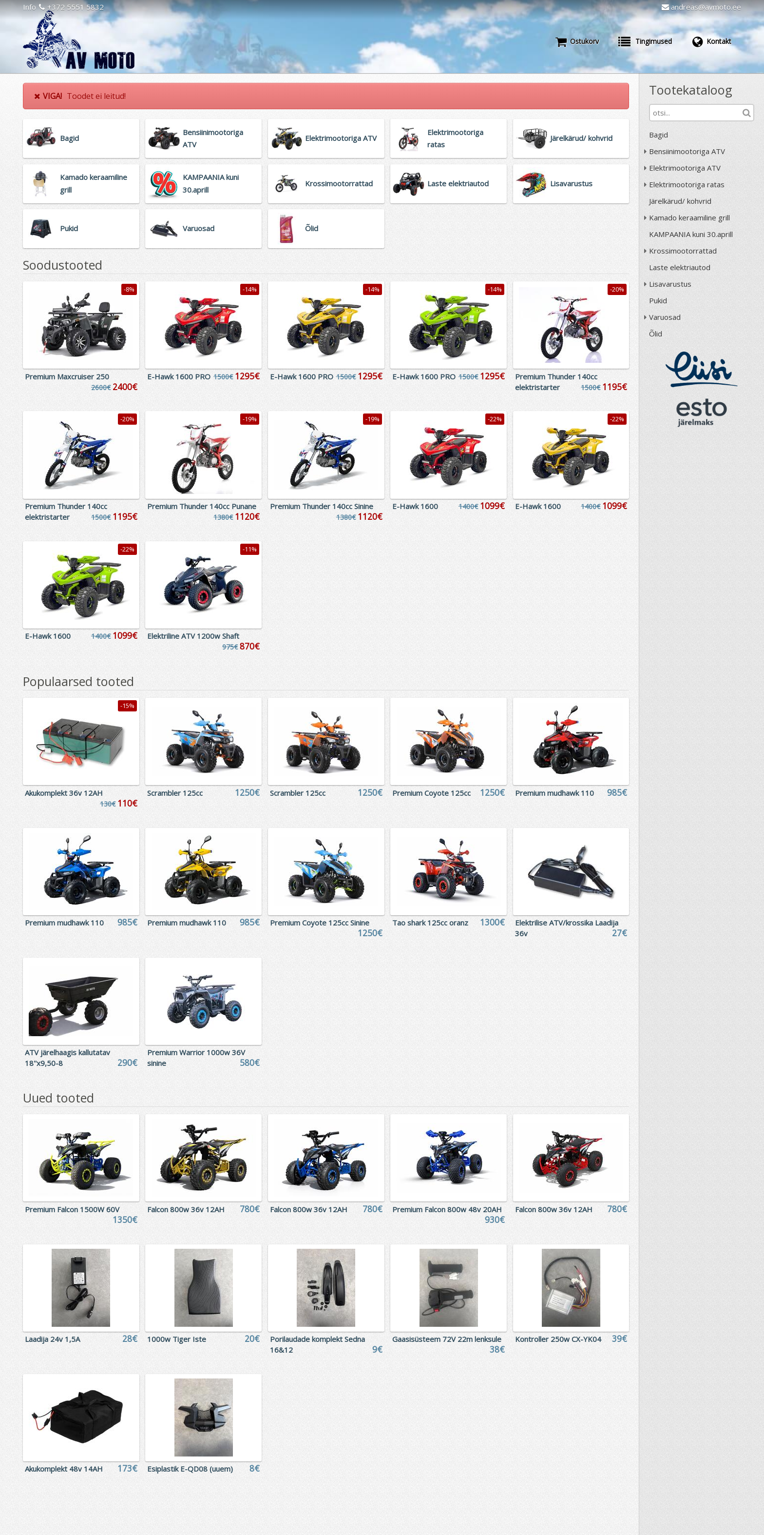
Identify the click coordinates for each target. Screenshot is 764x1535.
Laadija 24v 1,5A (52, 1339)
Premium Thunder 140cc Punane (201, 506)
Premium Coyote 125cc (431, 793)
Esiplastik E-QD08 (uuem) (190, 1469)
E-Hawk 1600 (415, 506)
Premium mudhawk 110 (554, 793)
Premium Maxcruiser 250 (67, 376)
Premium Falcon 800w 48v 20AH (447, 1209)
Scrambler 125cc (175, 793)
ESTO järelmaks (701, 412)
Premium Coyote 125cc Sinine (319, 922)
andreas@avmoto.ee (701, 7)
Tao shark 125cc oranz (430, 922)
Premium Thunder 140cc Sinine (321, 506)
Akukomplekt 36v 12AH (64, 793)
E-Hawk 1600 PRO (178, 376)
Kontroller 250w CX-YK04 (558, 1339)
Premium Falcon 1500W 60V (72, 1209)
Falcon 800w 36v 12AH (186, 1209)
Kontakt (711, 41)
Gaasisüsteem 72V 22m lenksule (446, 1339)
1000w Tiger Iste (176, 1339)
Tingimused (645, 41)
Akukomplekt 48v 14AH (64, 1469)
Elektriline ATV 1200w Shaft (193, 636)
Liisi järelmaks (701, 369)
